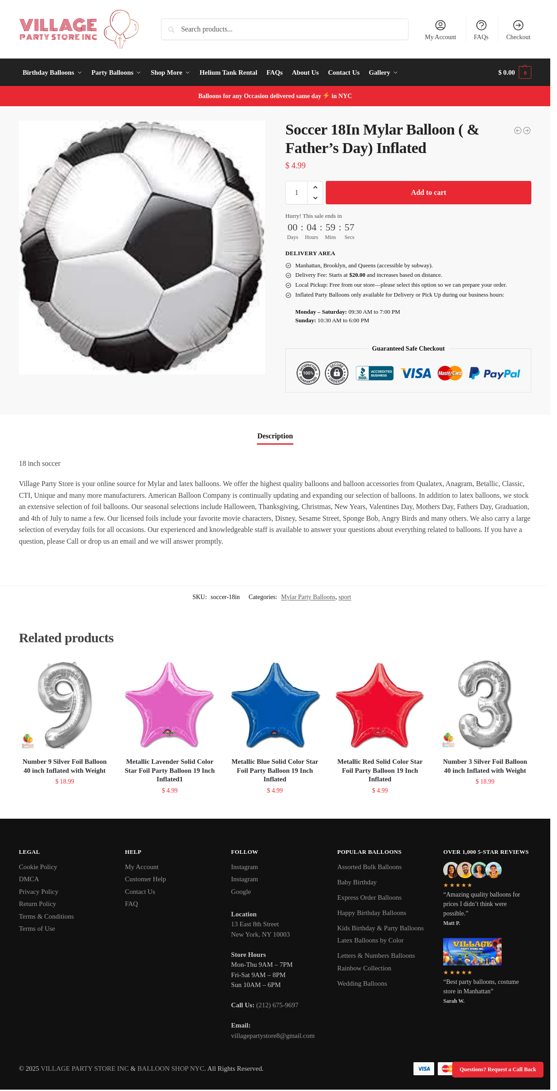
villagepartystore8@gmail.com (273, 1035)
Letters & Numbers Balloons (376, 955)
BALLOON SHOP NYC (170, 1068)
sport (344, 597)
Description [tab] (275, 436)
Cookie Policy (38, 866)
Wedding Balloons (362, 983)
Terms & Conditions (46, 916)
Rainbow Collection (364, 968)
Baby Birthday (357, 882)
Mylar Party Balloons (308, 597)
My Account (440, 30)
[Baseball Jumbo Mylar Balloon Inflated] (526, 130)
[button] (515, 72)
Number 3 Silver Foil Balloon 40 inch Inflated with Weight (485, 766)
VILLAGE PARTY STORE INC (85, 1068)
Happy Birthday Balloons (371, 912)
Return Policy (37, 903)
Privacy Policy (38, 891)
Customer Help (145, 879)
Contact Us (140, 891)
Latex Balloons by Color (370, 940)
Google (241, 891)
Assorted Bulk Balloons (369, 866)
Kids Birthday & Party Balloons (380, 928)
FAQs (481, 30)
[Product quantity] (296, 192)
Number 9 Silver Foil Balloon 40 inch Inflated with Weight (64, 766)
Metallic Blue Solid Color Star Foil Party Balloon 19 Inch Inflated (274, 770)
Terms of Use (37, 928)
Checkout (518, 30)
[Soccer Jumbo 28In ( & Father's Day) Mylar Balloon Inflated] (517, 130)
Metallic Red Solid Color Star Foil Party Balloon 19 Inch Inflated (380, 770)
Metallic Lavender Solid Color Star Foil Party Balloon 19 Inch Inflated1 (170, 770)
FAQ (131, 903)
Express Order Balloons (369, 897)
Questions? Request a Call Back (498, 1069)
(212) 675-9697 (277, 1005)
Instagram (244, 866)
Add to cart (428, 192)
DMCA (29, 879)
